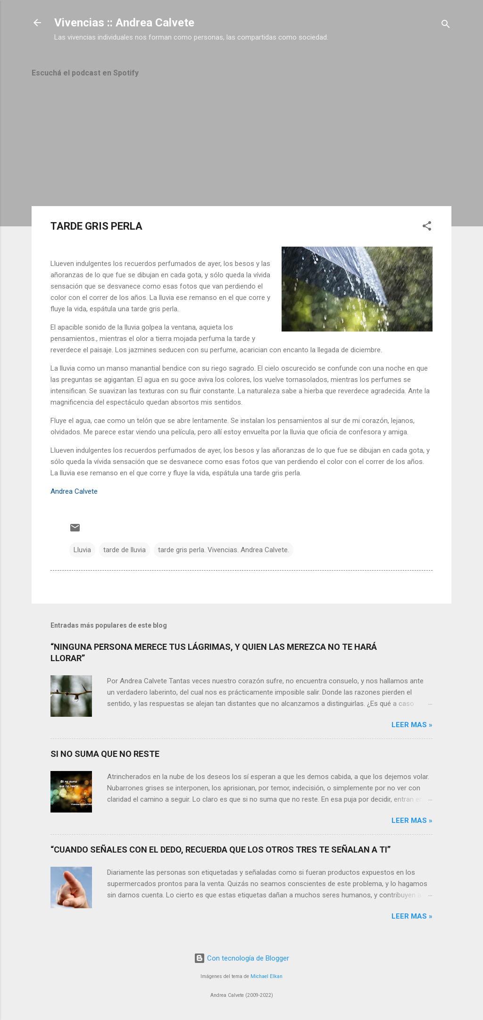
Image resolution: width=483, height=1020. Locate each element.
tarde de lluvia (124, 550)
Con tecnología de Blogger (241, 958)
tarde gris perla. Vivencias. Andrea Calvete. (223, 550)
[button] (427, 227)
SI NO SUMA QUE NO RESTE (104, 754)
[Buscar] (445, 25)
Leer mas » (412, 725)
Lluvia (82, 550)
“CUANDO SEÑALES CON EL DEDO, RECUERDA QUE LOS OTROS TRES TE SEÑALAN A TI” (220, 849)
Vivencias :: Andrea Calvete (124, 22)
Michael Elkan (266, 976)
